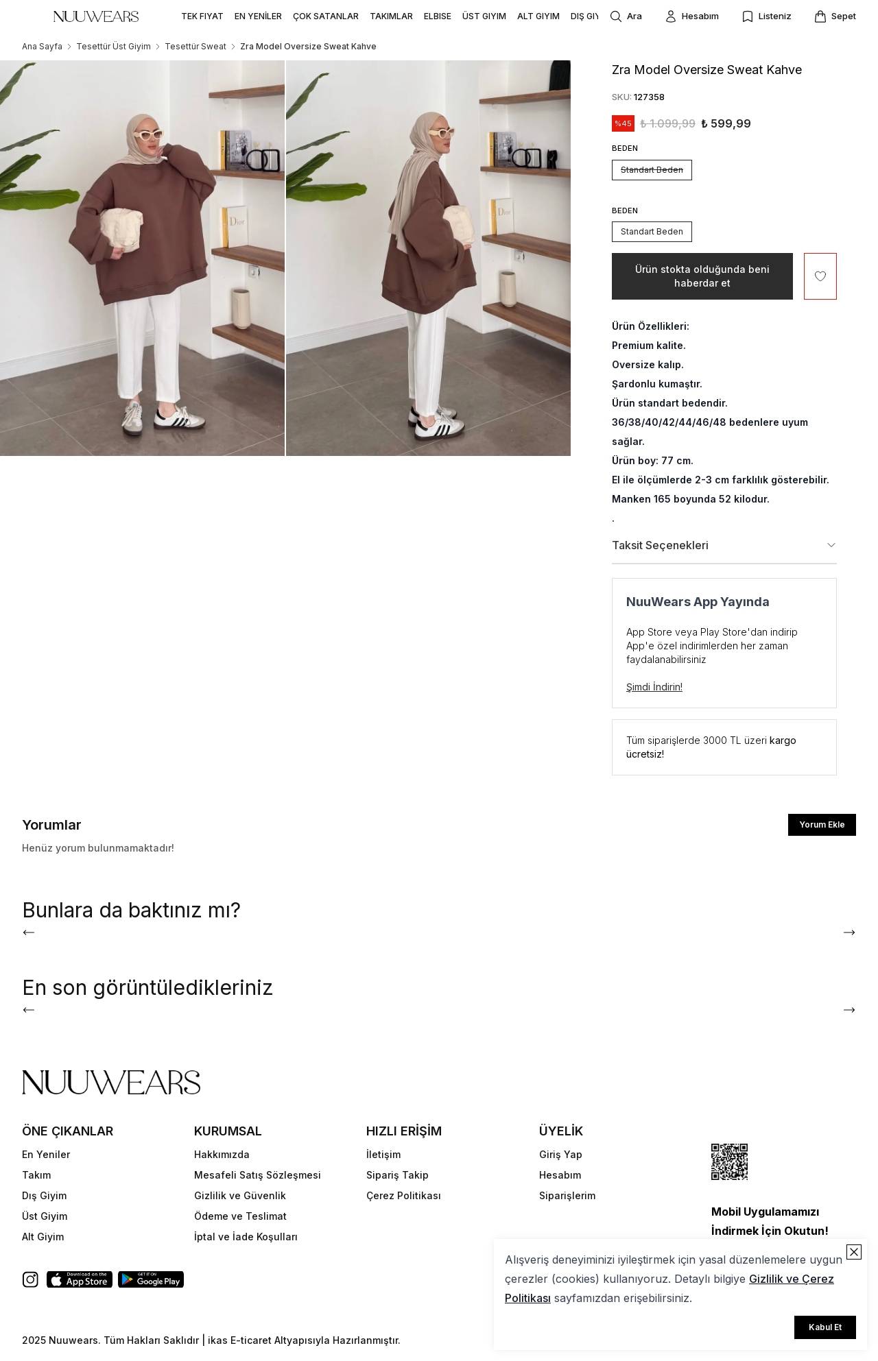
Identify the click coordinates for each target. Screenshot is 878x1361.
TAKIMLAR (391, 16)
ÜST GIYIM (484, 16)
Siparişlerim (567, 1195)
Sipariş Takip (397, 1175)
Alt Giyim (43, 1236)
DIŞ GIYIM (590, 16)
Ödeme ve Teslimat (240, 1216)
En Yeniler (46, 1154)
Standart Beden (652, 170)
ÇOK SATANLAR (326, 16)
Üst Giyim (44, 1216)
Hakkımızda (222, 1154)
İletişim (383, 1154)
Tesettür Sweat (195, 46)
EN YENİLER (258, 16)
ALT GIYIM (538, 16)
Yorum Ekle (822, 824)
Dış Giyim (44, 1195)
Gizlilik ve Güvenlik (240, 1195)
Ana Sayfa (42, 46)
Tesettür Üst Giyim (113, 46)
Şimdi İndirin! (654, 686)
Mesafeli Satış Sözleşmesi (257, 1175)
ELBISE (437, 16)
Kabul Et (825, 1327)
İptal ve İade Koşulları (246, 1236)
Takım (36, 1175)
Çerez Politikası (403, 1195)
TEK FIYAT (202, 16)
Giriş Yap (560, 1154)
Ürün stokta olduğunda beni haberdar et (702, 276)
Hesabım (560, 1175)
